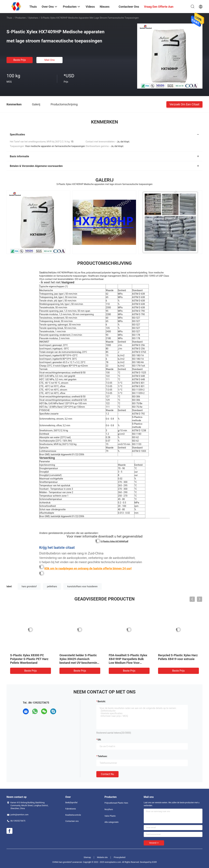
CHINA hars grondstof (62, 862)
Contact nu (107, 774)
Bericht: (102, 701)
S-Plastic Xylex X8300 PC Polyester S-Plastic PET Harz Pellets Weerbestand (29, 658)
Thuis (9, 17)
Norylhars (108, 809)
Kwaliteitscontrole (73, 815)
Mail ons (49, 59)
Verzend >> (154, 843)
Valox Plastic (110, 816)
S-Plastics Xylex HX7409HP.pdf (114, 541)
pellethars (52, 586)
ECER (154, 862)
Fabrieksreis (70, 809)
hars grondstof (29, 586)
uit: (99, 739)
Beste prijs (19, 59)
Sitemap (87, 857)
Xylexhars (33, 17)
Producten (20, 17)
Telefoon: (102, 756)
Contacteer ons (72, 821)
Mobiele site (102, 857)
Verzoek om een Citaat (184, 104)
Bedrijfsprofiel (71, 802)
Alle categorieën (111, 822)
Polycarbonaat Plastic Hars (116, 803)
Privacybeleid (119, 857)
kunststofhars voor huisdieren (82, 586)
